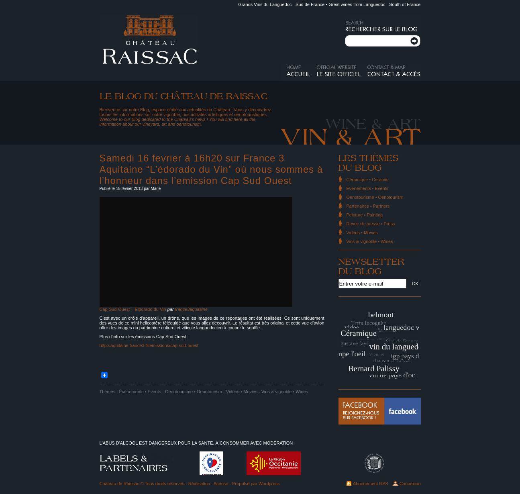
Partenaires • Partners (368, 206)
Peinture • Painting (365, 214)
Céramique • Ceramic (368, 179)
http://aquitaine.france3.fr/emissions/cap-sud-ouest (149, 345)
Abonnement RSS (370, 483)
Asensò (221, 483)
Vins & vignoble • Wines (284, 391)
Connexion (410, 483)
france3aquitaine (191, 309)
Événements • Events (140, 391)
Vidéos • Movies (241, 391)
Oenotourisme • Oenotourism (193, 391)
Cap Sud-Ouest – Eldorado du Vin (133, 309)
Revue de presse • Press (371, 223)
